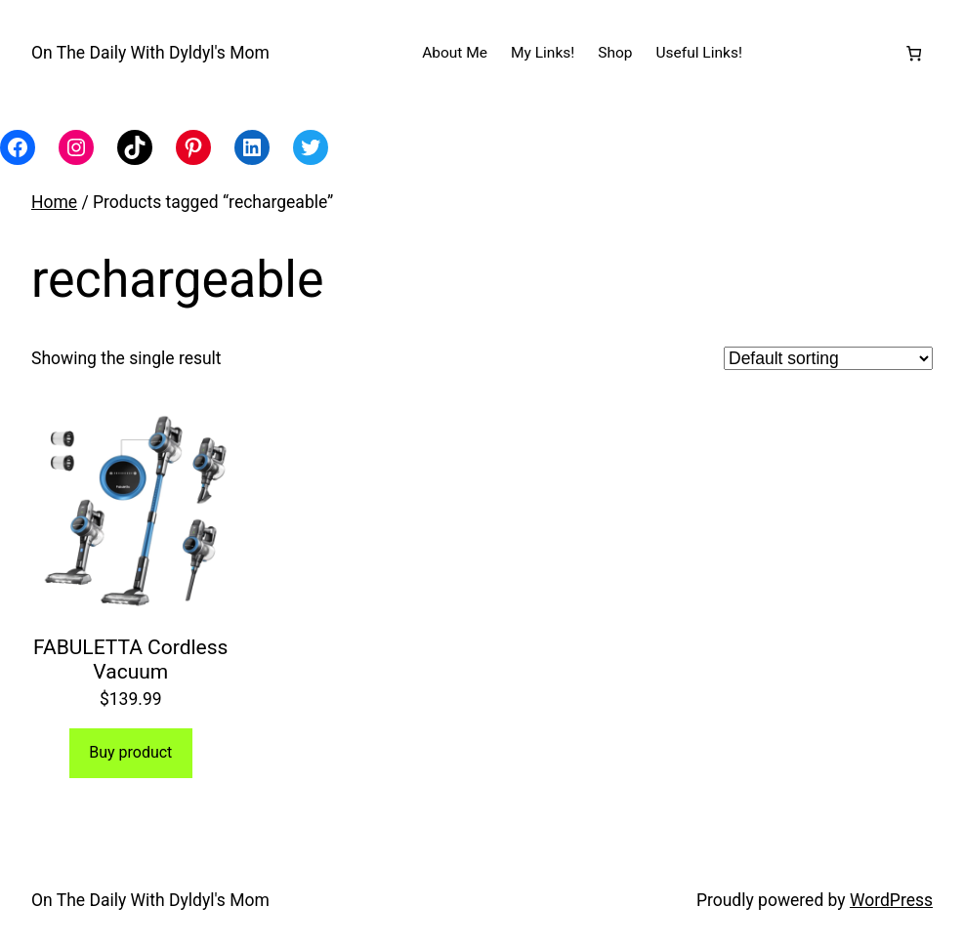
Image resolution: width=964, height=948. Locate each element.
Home (54, 202)
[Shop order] (828, 358)
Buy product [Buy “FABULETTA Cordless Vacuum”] (130, 752)
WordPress (891, 900)
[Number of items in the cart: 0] (914, 53)
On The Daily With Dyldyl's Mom (150, 52)
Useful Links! (699, 53)
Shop (615, 53)
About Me (454, 53)
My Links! (542, 53)
